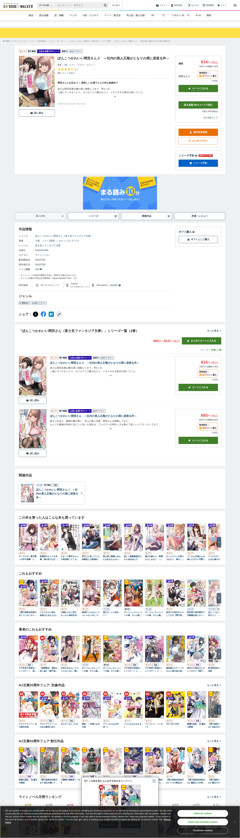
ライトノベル (42, 261)
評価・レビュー (200, 222)
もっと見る (214, 336)
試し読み (36, 118)
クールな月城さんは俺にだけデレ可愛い (196, 563)
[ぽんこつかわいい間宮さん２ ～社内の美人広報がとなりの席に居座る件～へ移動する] (143, 47)
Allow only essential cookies (203, 822)
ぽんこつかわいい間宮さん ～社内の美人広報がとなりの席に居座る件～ (93, 421)
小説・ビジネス (90, 15)
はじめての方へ (198, 146)
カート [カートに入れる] (198, 393)
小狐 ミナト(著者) (45, 246)
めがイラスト (39, 309)
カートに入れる (198, 94)
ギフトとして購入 (198, 245)
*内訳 (215, 87)
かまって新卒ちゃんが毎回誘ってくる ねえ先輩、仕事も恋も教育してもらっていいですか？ (70, 564)
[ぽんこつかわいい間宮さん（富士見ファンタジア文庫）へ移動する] (91, 47)
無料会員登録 (198, 138)
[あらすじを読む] (115, 98)
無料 (209, 15)
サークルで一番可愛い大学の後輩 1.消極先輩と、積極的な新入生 (27, 564)
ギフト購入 (187, 237)
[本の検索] (46, 5)
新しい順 (216, 356)
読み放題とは (211, 123)
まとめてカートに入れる (201, 346)
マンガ (73, 15)
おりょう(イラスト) (69, 246)
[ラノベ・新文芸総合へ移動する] (38, 47)
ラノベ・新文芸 (112, 15)
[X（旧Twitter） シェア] (35, 320)
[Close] (234, 821)
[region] (120, 822)
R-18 (198, 15)
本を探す (116, 5)
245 (38, 275)
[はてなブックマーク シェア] (51, 320)
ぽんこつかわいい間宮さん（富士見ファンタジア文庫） (64, 242)
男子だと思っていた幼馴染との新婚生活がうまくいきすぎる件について (91, 564)
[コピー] (59, 320)
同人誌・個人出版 (135, 15)
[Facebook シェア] (43, 320)
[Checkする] (52, 110)
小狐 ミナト (69, 71)
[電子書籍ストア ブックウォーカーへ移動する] (15, 47)
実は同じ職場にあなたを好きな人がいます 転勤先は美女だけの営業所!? (112, 564)
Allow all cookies (203, 813)
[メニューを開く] (235, 5)
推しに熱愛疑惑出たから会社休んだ (133, 563)
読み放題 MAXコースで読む (198, 110)
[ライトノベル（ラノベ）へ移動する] (58, 47)
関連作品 (156, 222)
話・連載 (59, 15)
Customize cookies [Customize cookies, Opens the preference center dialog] (203, 830)
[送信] (106, 5)
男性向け (24, 309)
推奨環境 (115, 291)
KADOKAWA (41, 256)
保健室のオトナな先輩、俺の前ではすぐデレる (49, 564)
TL (163, 15)
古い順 (204, 356)
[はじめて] (193, 5)
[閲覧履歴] (208, 5)
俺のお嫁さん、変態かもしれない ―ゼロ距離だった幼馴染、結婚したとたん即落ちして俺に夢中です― (154, 564)
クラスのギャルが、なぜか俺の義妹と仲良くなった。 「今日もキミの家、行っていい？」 (217, 564)
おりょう (91, 71)
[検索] (106, 5)
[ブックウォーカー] (18, 5)
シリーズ (103, 222)
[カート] (221, 5)
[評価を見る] (68, 77)
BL (153, 15)
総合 (31, 15)
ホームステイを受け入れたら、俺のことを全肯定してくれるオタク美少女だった (175, 564)
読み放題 (43, 15)
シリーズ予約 (188, 161)
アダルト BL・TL (181, 15)
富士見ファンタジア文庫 (47, 251)
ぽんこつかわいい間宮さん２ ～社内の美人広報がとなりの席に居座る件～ (94, 368)
